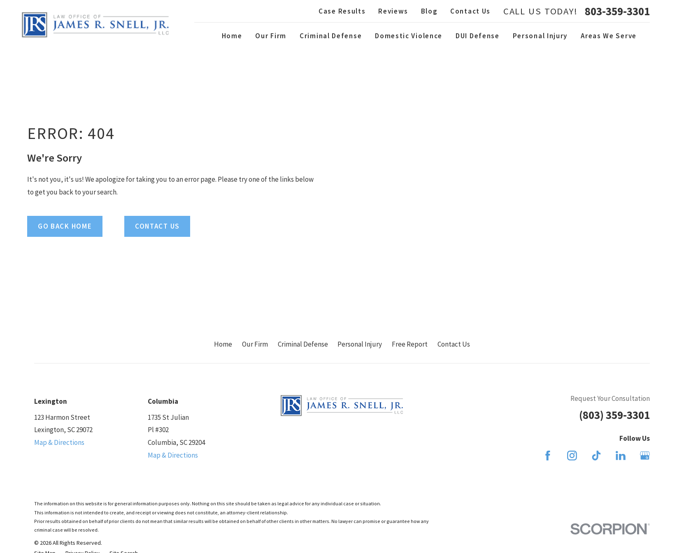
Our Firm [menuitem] (270, 35)
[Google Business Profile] (645, 455)
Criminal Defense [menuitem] (331, 35)
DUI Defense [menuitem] (478, 35)
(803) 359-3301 (614, 415)
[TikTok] (596, 455)
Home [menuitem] (232, 35)
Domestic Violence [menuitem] (408, 35)
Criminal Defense (303, 344)
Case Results (342, 11)
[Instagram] (572, 455)
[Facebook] (548, 455)
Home (223, 344)
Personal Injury (359, 344)
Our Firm (255, 344)
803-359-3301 (617, 11)
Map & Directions (59, 442)
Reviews (393, 11)
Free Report (410, 344)
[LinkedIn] (621, 455)
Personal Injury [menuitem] (540, 35)
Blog (429, 11)
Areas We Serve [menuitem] (609, 35)
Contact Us (470, 11)
